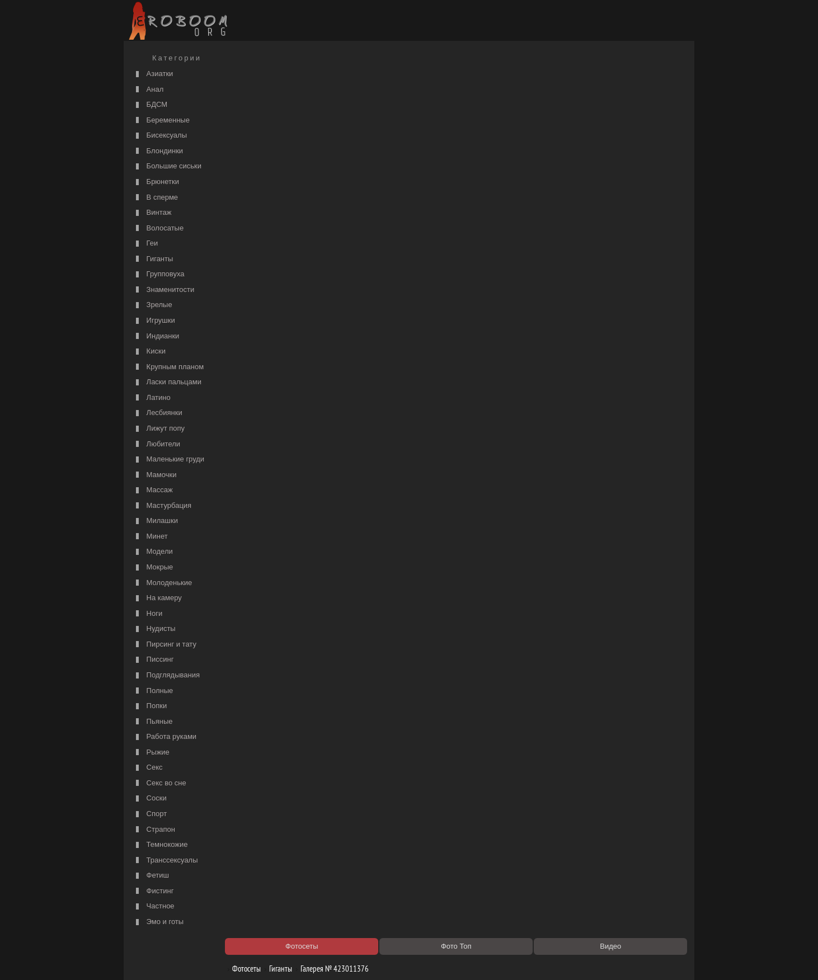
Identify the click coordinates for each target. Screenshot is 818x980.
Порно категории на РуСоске (503, 98)
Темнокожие (160, 845)
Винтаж (152, 213)
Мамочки (154, 475)
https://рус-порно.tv (487, 679)
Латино (152, 398)
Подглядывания (166, 675)
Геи (145, 243)
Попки (150, 706)
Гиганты (153, 259)
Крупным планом (168, 367)
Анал (148, 90)
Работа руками (164, 737)
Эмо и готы (158, 922)
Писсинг (153, 660)
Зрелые (152, 305)
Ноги (147, 614)
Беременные (161, 120)
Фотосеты (248, 79)
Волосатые (158, 228)
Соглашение (282, 958)
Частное (154, 906)
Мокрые (153, 567)
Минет (150, 536)
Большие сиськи (167, 166)
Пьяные (153, 722)
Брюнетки (156, 182)
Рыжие (151, 752)
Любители (156, 444)
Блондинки (158, 151)
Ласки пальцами (167, 382)
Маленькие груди (168, 459)
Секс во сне (159, 783)
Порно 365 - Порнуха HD (496, 690)
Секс (148, 767)
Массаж (153, 490)
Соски (150, 798)
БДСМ (150, 105)
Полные (153, 691)
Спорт (150, 814)
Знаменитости (163, 290)
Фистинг (153, 891)
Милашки (155, 521)
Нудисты (154, 629)
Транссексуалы (165, 860)
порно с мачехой (266, 121)
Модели (153, 552)
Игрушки (154, 321)
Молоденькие (162, 583)
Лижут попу (159, 429)
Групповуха (159, 274)
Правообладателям (229, 958)
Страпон (154, 830)
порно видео (477, 110)
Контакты (320, 958)
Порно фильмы (264, 98)
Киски (149, 351)
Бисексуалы (160, 135)
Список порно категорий (278, 110)
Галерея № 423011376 (336, 79)
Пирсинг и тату (164, 644)
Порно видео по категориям (284, 679)
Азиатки (153, 74)
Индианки (156, 336)
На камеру (157, 598)
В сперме (155, 197)
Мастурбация (162, 506)
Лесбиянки (157, 413)
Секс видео (258, 690)
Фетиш (151, 875)
